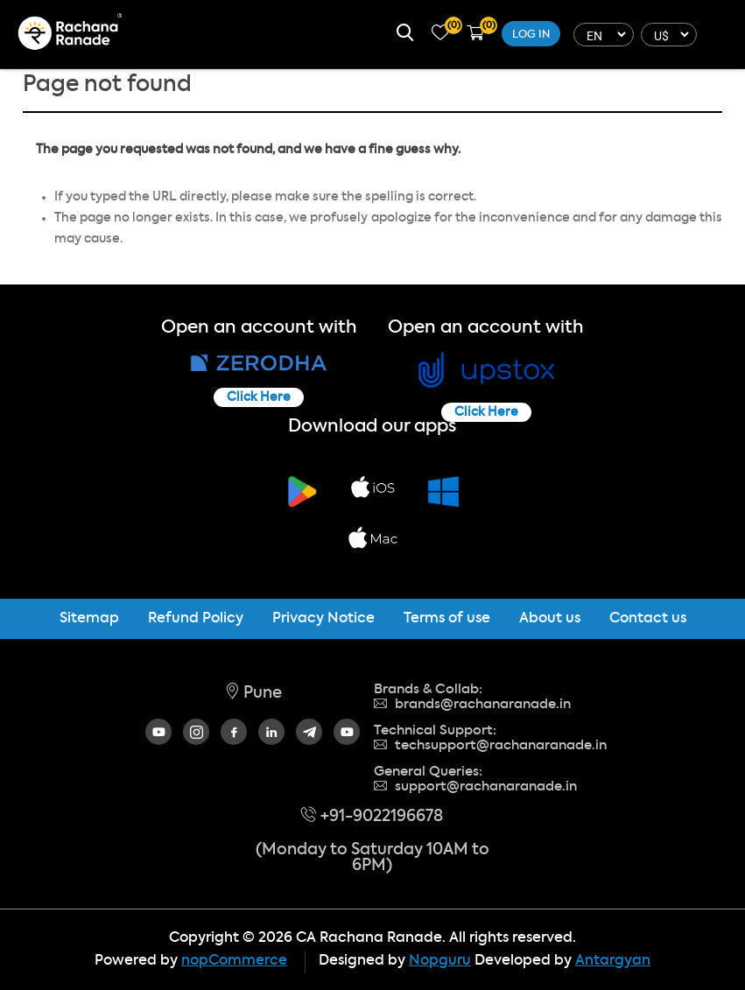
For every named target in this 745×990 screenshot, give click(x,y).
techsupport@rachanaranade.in (490, 745)
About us (549, 619)
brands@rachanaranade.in (472, 704)
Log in (531, 35)
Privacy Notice (323, 619)
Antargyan (612, 961)
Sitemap (89, 619)
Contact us (647, 619)
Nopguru (440, 961)
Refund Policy (195, 619)
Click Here (259, 397)
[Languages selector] (601, 35)
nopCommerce (234, 961)
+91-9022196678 (372, 817)
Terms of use (447, 619)
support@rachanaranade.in (475, 786)
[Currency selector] (667, 35)
